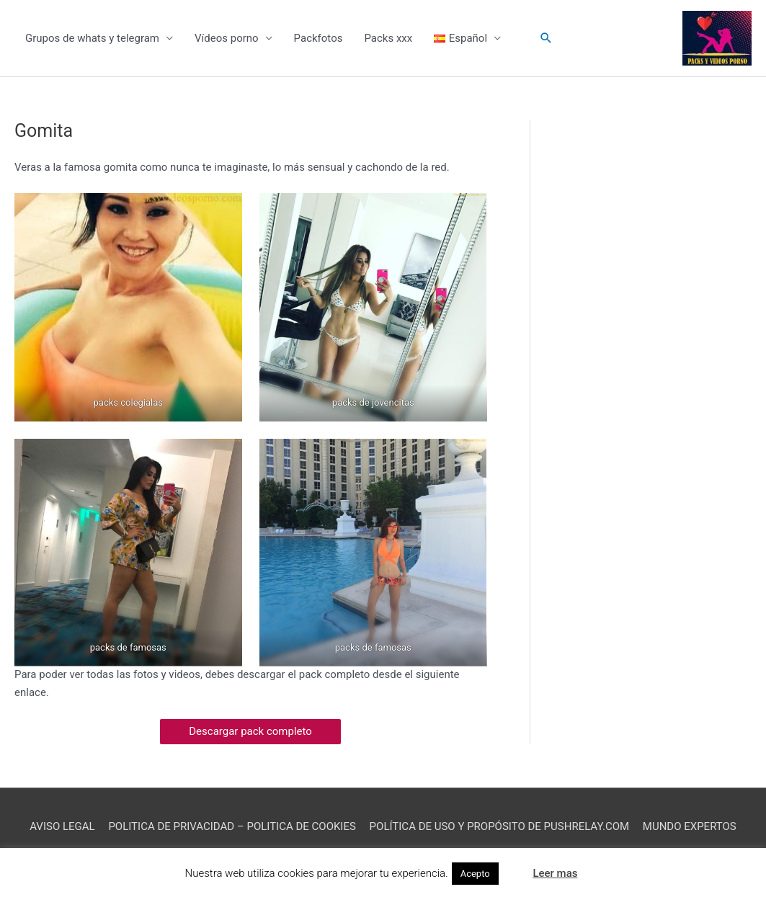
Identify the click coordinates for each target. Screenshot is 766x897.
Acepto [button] (475, 873)
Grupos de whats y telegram (92, 38)
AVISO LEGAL (62, 826)
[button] (546, 38)
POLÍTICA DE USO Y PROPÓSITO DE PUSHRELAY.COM (499, 826)
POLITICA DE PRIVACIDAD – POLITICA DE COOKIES (232, 826)
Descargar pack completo (250, 731)
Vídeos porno (227, 38)
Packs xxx (388, 38)
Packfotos (318, 38)
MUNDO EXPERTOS (689, 826)
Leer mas (555, 873)
